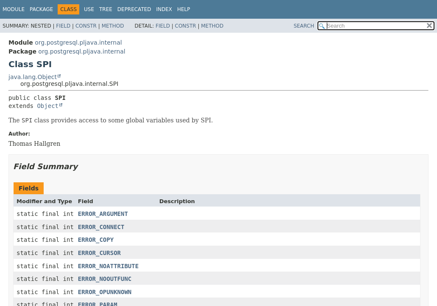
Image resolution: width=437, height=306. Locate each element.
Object (47, 105)
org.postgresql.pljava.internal (78, 42)
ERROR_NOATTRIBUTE (108, 266)
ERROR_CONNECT (101, 227)
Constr (86, 26)
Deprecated (134, 9)
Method (113, 26)
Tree (105, 9)
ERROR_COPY (96, 239)
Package (41, 9)
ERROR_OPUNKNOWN (104, 292)
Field (63, 26)
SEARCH (304, 26)
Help (183, 9)
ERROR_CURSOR (99, 252)
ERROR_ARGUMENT (103, 213)
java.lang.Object (32, 77)
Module (14, 9)
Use (89, 9)
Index (164, 9)
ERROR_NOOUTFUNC (104, 278)
